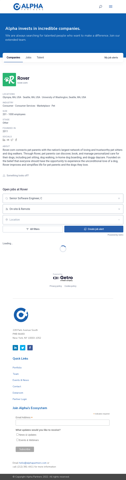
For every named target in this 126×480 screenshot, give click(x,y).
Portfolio (17, 367)
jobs (28, 57)
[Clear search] (119, 198)
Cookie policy (70, 286)
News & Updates (27, 434)
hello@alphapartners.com (32, 462)
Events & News (21, 380)
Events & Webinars (29, 440)
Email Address (24, 417)
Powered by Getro (115, 235)
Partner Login (20, 399)
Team (16, 374)
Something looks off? (16, 175)
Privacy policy (56, 286)
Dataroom (18, 392)
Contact (17, 386)
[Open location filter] (119, 219)
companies (13, 57)
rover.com (22, 82)
